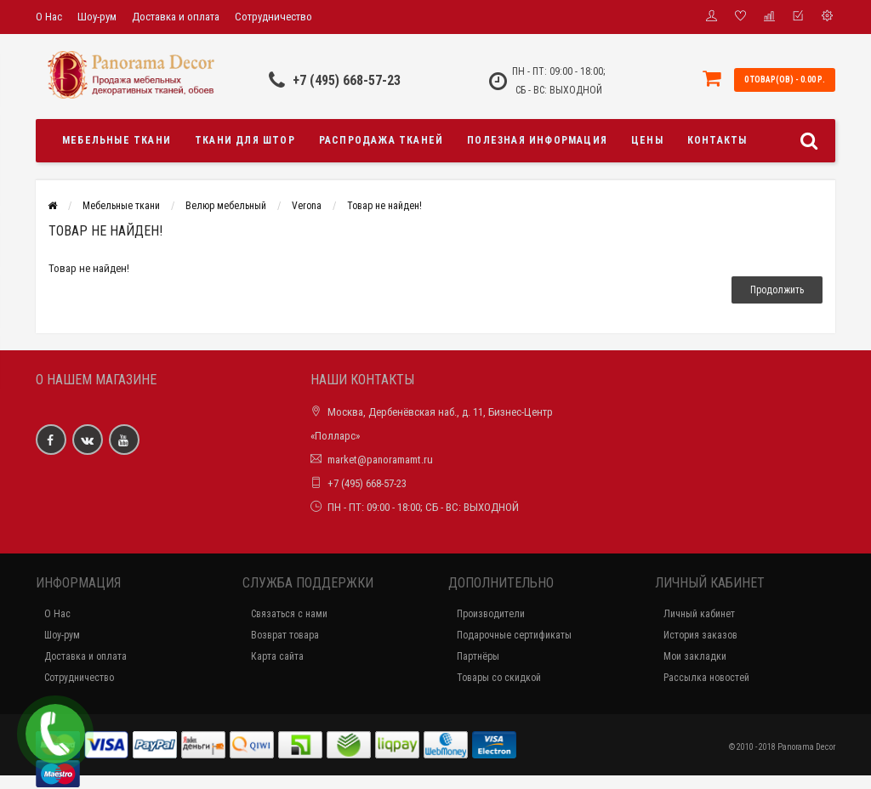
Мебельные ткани (116, 140)
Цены (647, 140)
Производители (491, 614)
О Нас (49, 16)
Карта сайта (277, 656)
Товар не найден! (384, 206)
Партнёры (478, 656)
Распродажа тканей (381, 140)
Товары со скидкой (499, 678)
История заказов (700, 635)
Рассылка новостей (706, 678)
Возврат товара (285, 635)
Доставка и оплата (175, 16)
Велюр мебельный (225, 206)
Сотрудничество (273, 16)
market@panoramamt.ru (380, 459)
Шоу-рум (97, 16)
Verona (307, 206)
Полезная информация (537, 140)
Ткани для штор (245, 140)
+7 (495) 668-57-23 (347, 80)
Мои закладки (694, 656)
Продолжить (777, 290)
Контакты (717, 140)
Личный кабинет (699, 614)
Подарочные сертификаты (514, 635)
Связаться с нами (289, 614)
